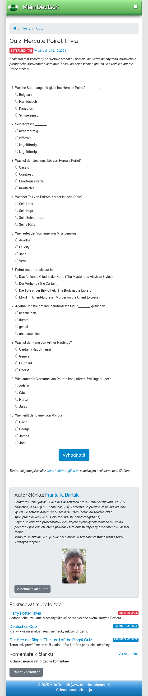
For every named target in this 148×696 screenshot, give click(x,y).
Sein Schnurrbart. (30, 218)
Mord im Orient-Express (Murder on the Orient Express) (57, 297)
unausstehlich (27, 334)
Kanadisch (25, 108)
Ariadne (22, 240)
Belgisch (23, 95)
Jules (21, 406)
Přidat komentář (26, 672)
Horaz (21, 400)
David (21, 422)
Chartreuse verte (29, 181)
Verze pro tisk (128, 654)
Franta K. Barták (62, 495)
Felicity (22, 247)
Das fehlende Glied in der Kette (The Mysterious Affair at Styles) (64, 277)
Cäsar (21, 393)
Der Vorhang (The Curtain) (36, 283)
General (22, 356)
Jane (20, 254)
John (21, 443)
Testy (26, 28)
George (22, 429)
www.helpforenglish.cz (63, 471)
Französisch (26, 101)
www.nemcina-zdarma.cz (90, 685)
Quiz (39, 28)
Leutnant (23, 363)
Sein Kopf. (24, 211)
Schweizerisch (27, 115)
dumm (22, 320)
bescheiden (25, 313)
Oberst (22, 370)
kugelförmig (26, 152)
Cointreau (24, 174)
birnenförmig (26, 131)
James (22, 436)
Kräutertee (25, 188)
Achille (22, 386)
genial (21, 327)
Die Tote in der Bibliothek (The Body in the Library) (53, 290)
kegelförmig (26, 145)
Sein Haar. (24, 204)
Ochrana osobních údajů (74, 690)
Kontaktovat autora (32, 589)
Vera (20, 261)
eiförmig (23, 138)
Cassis (22, 167)
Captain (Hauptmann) (33, 349)
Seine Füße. (25, 224)
